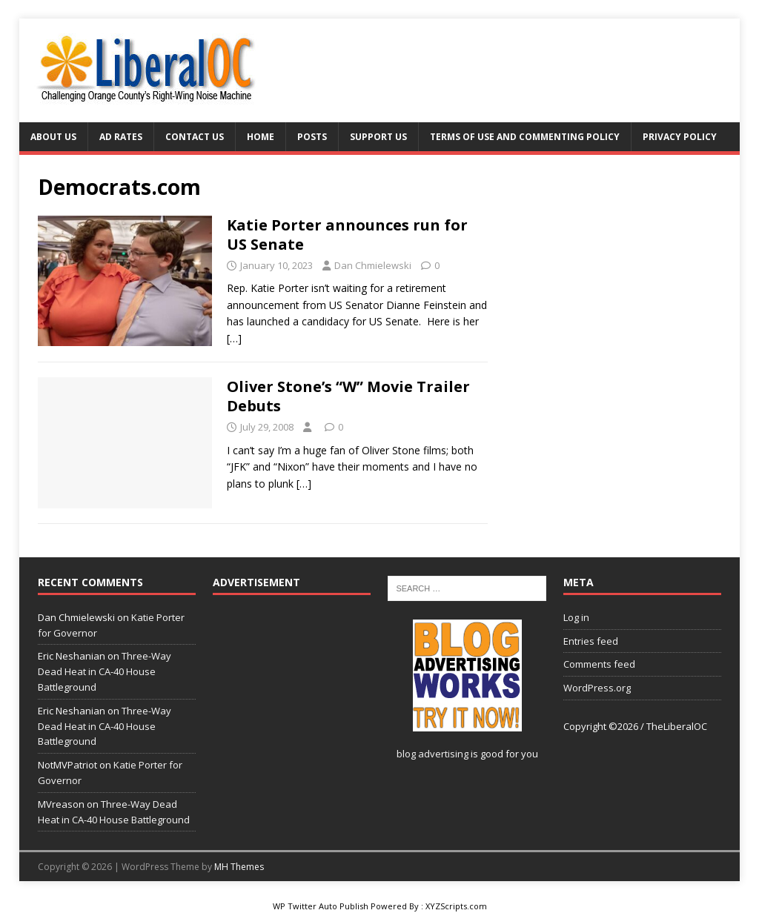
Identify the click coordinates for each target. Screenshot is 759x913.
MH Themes (239, 866)
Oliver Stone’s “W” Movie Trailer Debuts (348, 396)
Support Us (378, 136)
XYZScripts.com (456, 906)
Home (260, 136)
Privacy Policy (680, 136)
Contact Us (194, 136)
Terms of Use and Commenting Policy (525, 136)
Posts (312, 136)
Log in (576, 617)
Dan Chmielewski (372, 265)
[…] (234, 338)
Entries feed (590, 641)
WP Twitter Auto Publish (320, 906)
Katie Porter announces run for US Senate (347, 234)
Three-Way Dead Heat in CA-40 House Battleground (104, 671)
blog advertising (432, 753)
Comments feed (599, 664)
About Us (53, 136)
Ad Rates (120, 136)
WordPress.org (597, 687)
